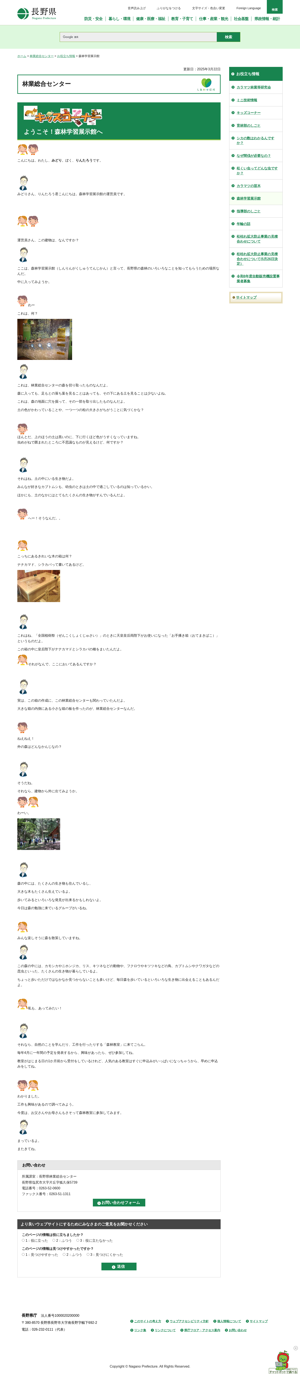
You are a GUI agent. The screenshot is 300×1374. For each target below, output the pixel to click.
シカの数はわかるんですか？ (255, 140)
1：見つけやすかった (41, 1254)
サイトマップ (246, 297)
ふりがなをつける (169, 8)
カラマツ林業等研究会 (254, 87)
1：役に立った (36, 1240)
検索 (275, 9)
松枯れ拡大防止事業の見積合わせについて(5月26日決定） (257, 258)
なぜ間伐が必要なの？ (254, 156)
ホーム (21, 56)
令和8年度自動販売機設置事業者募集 (258, 278)
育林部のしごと (249, 125)
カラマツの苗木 (249, 186)
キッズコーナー (249, 113)
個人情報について (229, 1321)
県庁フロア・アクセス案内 (202, 1330)
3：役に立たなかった (96, 1240)
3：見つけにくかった (106, 1254)
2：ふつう (64, 1240)
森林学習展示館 (249, 198)
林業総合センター (42, 56)
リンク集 (140, 1330)
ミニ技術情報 (247, 100)
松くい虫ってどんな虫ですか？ (257, 170)
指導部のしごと (249, 211)
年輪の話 (243, 224)
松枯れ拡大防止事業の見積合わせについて (257, 239)
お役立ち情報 (66, 56)
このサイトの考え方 (147, 1321)
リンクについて (165, 1330)
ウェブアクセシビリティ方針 (189, 1321)
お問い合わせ (238, 1330)
